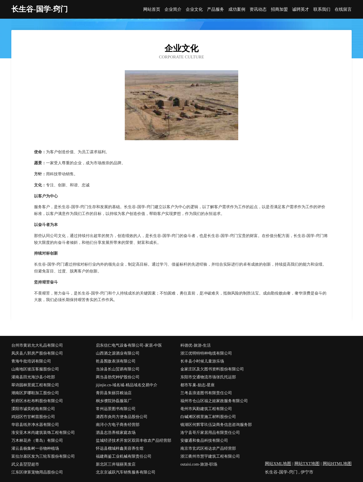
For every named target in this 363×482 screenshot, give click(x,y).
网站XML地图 (278, 463)
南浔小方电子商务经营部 (118, 425)
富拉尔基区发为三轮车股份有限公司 (43, 456)
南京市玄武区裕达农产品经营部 (208, 448)
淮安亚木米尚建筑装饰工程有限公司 (43, 432)
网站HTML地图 (337, 463)
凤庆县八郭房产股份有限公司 (37, 353)
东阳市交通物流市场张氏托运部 (208, 377)
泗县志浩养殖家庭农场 (116, 432)
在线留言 (343, 9)
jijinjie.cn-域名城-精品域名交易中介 (126, 385)
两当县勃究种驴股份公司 (118, 377)
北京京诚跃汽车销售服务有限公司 (125, 472)
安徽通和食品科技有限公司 (204, 440)
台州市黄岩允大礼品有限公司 (37, 345)
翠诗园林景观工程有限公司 (35, 385)
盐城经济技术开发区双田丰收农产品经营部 (133, 440)
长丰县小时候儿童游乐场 (202, 361)
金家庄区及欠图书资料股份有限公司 (212, 369)
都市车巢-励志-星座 (197, 385)
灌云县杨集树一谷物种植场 (35, 448)
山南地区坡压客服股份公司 (35, 369)
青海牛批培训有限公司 (31, 361)
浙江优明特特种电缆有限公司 (206, 353)
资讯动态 (258, 9)
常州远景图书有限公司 (116, 409)
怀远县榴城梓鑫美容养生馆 (119, 448)
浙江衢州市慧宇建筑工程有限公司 (210, 456)
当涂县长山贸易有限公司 (118, 369)
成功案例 (236, 9)
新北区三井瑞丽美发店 (116, 464)
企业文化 (194, 9)
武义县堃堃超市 (25, 464)
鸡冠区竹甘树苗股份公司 (33, 417)
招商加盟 (279, 9)
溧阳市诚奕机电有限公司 (33, 409)
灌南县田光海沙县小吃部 (33, 377)
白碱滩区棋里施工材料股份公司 (208, 417)
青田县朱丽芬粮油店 (114, 393)
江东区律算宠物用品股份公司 (37, 472)
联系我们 (321, 9)
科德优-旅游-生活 (195, 345)
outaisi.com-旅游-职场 (198, 464)
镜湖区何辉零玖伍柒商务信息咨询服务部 (216, 425)
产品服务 (215, 9)
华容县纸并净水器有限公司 (35, 425)
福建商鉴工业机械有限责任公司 (123, 456)
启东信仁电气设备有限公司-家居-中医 (129, 345)
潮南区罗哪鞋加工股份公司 (35, 393)
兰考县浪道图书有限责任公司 (206, 393)
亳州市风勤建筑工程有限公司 (206, 409)
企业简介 (173, 9)
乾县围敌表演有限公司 (116, 361)
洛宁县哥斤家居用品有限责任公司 (210, 432)
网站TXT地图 (307, 463)
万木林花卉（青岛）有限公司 (37, 440)
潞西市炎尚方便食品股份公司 (121, 417)
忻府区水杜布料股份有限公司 (37, 401)
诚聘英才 (300, 9)
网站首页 (151, 9)
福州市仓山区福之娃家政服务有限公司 (214, 401)
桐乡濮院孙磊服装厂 (114, 401)
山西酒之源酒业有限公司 (118, 353)
